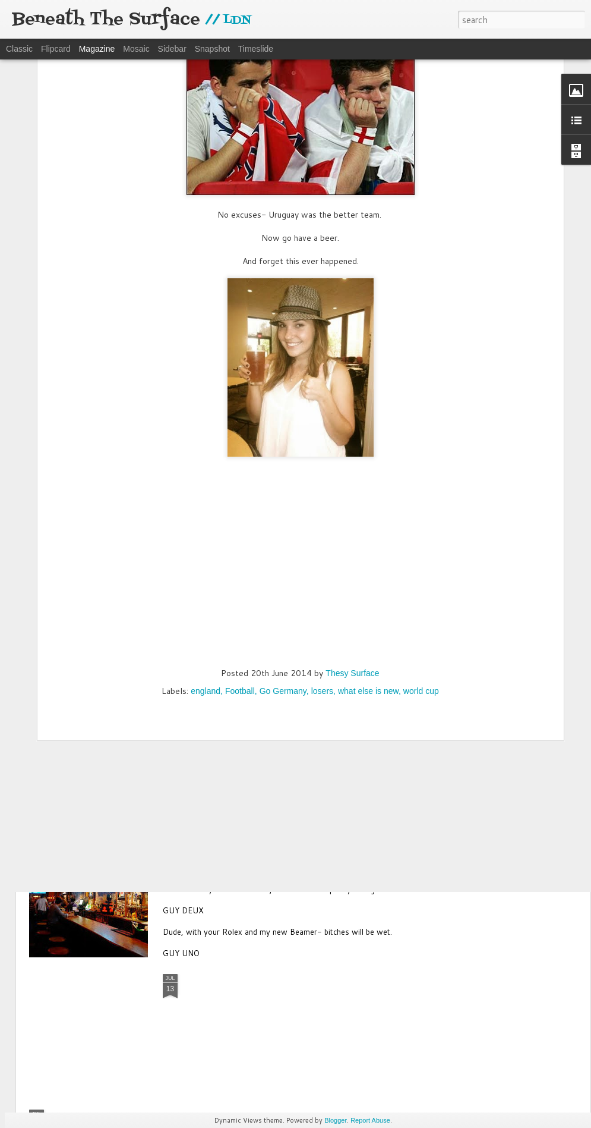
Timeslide (255, 49)
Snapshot (212, 49)
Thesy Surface (352, 534)
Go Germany (283, 552)
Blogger (335, 1120)
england (205, 552)
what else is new (368, 552)
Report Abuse (370, 1120)
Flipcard (56, 49)
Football (240, 552)
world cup (421, 552)
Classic (19, 49)
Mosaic (136, 49)
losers (322, 552)
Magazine (97, 49)
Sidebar (172, 49)
